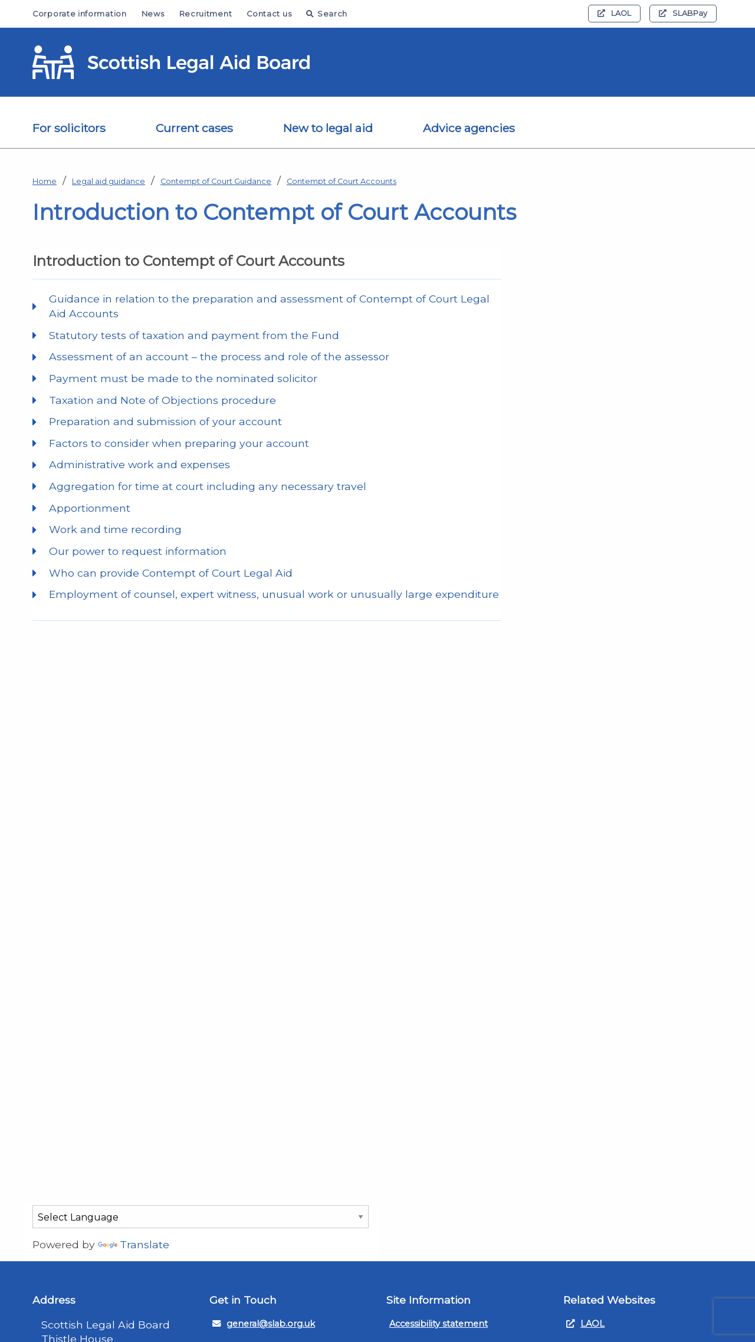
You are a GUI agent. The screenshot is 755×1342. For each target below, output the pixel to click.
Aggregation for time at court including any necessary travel (207, 486)
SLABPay (683, 13)
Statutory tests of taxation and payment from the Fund (194, 335)
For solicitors (69, 128)
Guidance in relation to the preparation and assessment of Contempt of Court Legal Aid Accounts (269, 306)
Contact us (269, 13)
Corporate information (79, 13)
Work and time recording (115, 529)
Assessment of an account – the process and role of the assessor (219, 356)
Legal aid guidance (108, 181)
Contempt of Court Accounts (341, 181)
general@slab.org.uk (263, 1323)
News (153, 13)
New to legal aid (328, 128)
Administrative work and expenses (139, 464)
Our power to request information (137, 551)
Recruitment (205, 13)
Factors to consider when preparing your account (179, 443)
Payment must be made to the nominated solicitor (183, 378)
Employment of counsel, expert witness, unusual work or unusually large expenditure (274, 594)
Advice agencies (469, 128)
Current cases (194, 128)
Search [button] (326, 13)
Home (44, 181)
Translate (133, 1244)
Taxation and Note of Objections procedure (162, 400)
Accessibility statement (438, 1323)
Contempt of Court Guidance (215, 181)
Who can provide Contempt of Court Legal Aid (171, 573)
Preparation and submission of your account (165, 421)
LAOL (614, 13)
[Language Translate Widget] (200, 1216)
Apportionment (89, 508)
